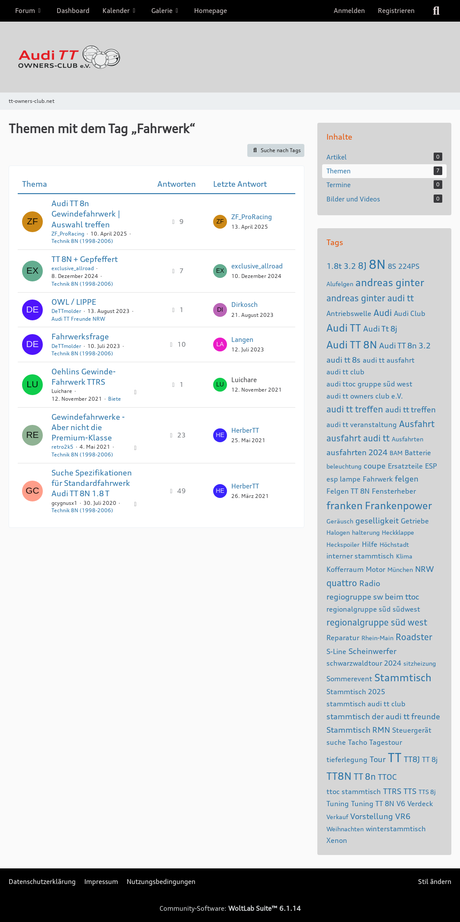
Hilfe (369, 544)
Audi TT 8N (351, 344)
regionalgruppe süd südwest (373, 609)
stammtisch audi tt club (366, 703)
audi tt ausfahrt (389, 360)
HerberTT (245, 430)
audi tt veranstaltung (361, 424)
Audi (383, 312)
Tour (378, 759)
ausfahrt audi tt (358, 438)
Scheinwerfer (372, 651)
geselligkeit (377, 520)
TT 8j (430, 759)
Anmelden (349, 10)
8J (362, 265)
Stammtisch (402, 677)
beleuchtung (343, 466)
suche (336, 742)
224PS (408, 266)
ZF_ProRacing (67, 233)
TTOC (387, 777)
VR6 (402, 816)
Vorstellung (371, 816)
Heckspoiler (343, 544)
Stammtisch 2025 (355, 691)
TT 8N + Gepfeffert (84, 259)
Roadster (414, 637)
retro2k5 (62, 446)
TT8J (412, 759)
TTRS (392, 791)
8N (377, 264)
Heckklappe (398, 532)
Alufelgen (339, 283)
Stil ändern (434, 881)
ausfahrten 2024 (356, 452)
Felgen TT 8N (348, 491)
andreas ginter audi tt (370, 298)
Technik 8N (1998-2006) (82, 241)
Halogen (338, 532)
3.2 (350, 266)
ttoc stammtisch (353, 791)
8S (392, 266)
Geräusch (339, 521)
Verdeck (420, 803)
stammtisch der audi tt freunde (383, 716)
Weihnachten (345, 829)
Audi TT (343, 328)
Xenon (336, 840)
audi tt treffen (354, 409)
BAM (396, 452)
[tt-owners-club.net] (230, 57)
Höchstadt (394, 544)
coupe (375, 465)
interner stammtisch (360, 556)
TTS (409, 791)
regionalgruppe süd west (376, 622)
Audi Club (409, 313)
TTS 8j (427, 791)
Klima (404, 556)
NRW (424, 569)
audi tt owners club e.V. (364, 396)
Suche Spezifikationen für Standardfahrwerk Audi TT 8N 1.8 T (91, 483)
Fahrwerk (378, 479)
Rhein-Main (377, 637)
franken (344, 505)
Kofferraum (345, 569)
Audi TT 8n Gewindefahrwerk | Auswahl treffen (85, 213)
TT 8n (365, 776)
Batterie (418, 452)
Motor (375, 569)
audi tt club (345, 371)
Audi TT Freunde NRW (78, 319)
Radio (369, 583)
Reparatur (342, 637)
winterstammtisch (396, 828)
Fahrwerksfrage (80, 336)
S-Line (336, 651)
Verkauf (337, 816)
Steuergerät (411, 730)
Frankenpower (398, 505)
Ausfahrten (407, 439)
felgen (406, 478)
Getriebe (415, 521)
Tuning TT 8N (372, 803)
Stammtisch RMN (358, 729)
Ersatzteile (405, 466)
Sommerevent (349, 678)
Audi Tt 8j (380, 328)
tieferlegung (346, 759)
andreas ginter (389, 282)
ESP (431, 466)
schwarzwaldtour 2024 (363, 663)
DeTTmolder (66, 311)
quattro (341, 582)
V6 (400, 803)
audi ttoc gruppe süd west (369, 384)
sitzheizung (419, 663)
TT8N (338, 776)
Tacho (357, 742)
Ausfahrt (416, 423)
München (400, 569)
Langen (242, 339)
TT (395, 757)
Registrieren (396, 10)
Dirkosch (244, 304)
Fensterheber (394, 491)
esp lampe (343, 479)
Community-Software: (230, 908)
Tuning (337, 803)
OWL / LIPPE (73, 301)
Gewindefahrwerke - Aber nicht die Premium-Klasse (88, 427)
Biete (114, 399)
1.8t (334, 266)
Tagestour (385, 742)
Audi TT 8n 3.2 (405, 345)
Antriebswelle (348, 313)
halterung (366, 532)
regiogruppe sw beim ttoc (372, 596)
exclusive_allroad (72, 268)
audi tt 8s (343, 359)
